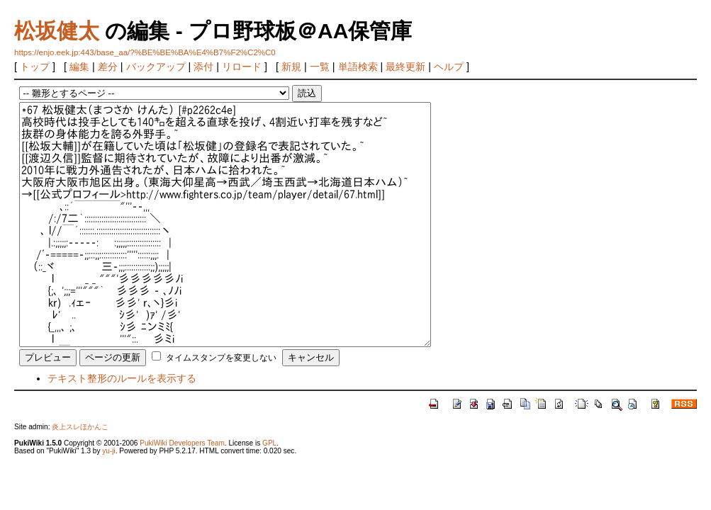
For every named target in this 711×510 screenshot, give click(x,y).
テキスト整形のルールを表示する (121, 378)
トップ (35, 66)
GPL (269, 443)
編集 (79, 66)
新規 (291, 66)
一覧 (320, 66)
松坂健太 (56, 30)
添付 (203, 66)
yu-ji (108, 451)
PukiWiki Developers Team (182, 443)
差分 (108, 66)
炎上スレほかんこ (80, 427)
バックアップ (156, 66)
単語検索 (358, 66)
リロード (242, 66)
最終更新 (405, 66)
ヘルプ (449, 66)
